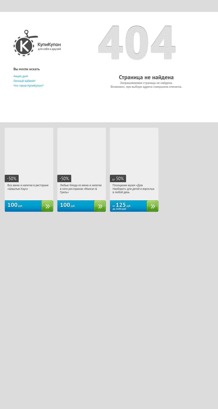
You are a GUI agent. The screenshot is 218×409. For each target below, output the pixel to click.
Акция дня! (20, 76)
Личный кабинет (24, 81)
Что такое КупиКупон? (28, 85)
